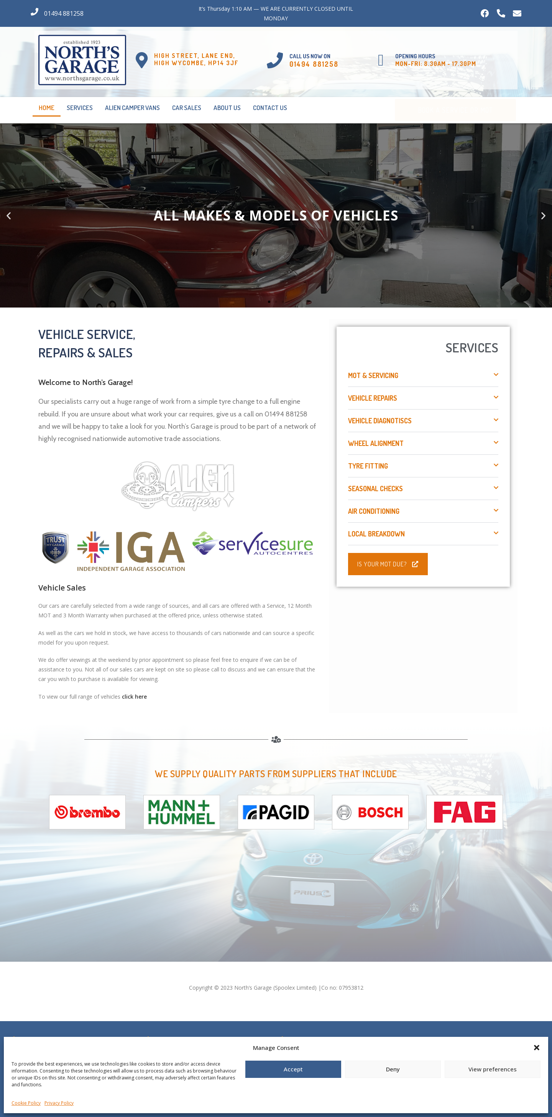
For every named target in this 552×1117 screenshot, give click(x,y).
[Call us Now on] (275, 60)
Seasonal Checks (375, 488)
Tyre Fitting (368, 466)
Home (46, 108)
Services (80, 108)
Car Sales (186, 108)
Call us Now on (309, 56)
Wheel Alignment (376, 443)
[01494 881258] (34, 12)
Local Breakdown (376, 534)
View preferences (492, 1069)
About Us (227, 108)
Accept (293, 1069)
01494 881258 (64, 13)
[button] (536, 1047)
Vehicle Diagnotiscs (380, 420)
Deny (393, 1069)
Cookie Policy (26, 1103)
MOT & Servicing (373, 375)
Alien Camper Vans (132, 108)
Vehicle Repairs (372, 398)
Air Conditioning (373, 511)
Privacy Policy (59, 1103)
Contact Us (270, 108)
